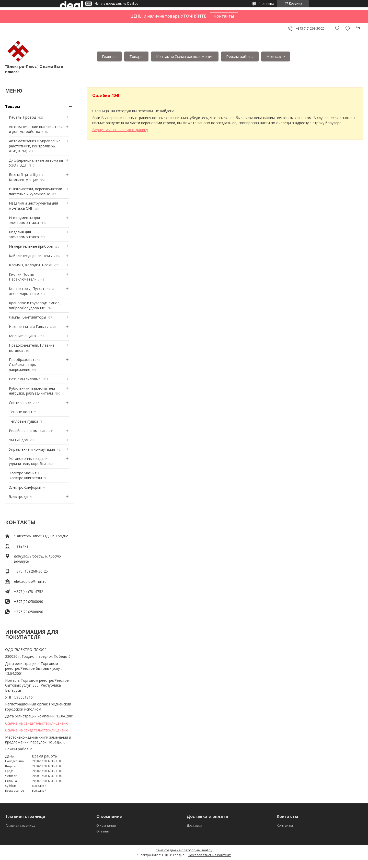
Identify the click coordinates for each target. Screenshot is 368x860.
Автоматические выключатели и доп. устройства (36, 129)
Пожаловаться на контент (209, 855)
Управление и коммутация (32, 449)
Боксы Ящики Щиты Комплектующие (26, 177)
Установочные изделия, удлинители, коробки (30, 461)
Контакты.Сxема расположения (184, 56)
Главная (109, 56)
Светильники (20, 402)
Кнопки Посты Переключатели (23, 277)
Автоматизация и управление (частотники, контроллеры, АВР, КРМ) (35, 145)
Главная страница (21, 825)
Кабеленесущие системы (30, 255)
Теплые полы (20, 411)
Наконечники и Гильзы (28, 326)
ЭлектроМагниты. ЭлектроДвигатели (25, 475)
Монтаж (273, 56)
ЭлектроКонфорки (25, 487)
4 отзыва (266, 3)
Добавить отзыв (347, 28)
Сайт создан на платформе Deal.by (184, 850)
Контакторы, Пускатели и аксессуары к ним (31, 291)
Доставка (194, 825)
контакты (224, 16)
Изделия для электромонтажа (24, 234)
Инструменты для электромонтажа (24, 220)
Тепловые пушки (23, 421)
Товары (136, 56)
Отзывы (103, 831)
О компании (106, 825)
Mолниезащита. (23, 335)
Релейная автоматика (28, 430)
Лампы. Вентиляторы (27, 317)
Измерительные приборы (31, 246)
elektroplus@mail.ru (30, 581)
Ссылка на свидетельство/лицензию (36, 723)
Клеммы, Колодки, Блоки (30, 264)
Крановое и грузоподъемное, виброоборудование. (35, 305)
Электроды (18, 496)
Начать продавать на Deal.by (116, 3)
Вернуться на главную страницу (120, 129)
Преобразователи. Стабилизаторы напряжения (25, 364)
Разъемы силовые (25, 378)
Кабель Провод (22, 117)
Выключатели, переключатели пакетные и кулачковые (35, 191)
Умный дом (18, 439)
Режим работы (240, 56)
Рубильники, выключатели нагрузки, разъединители (32, 391)
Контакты (285, 825)
